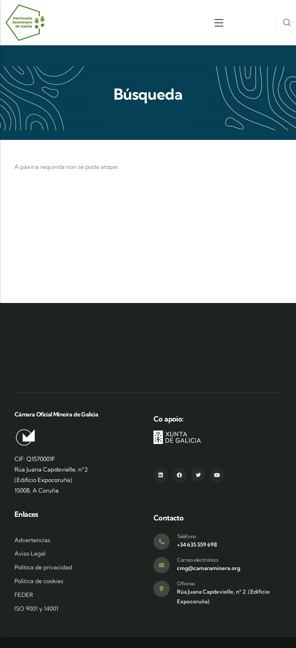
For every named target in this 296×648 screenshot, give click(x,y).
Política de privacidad (43, 567)
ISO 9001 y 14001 (36, 608)
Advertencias (32, 540)
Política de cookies (38, 581)
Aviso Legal (30, 553)
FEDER (23, 594)
